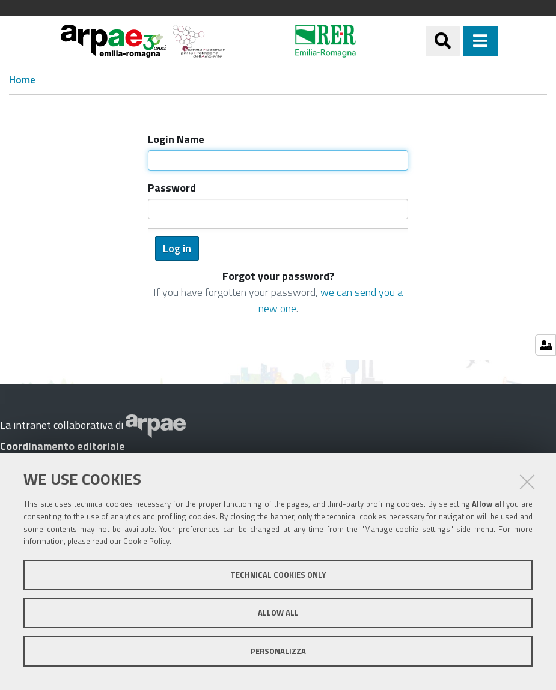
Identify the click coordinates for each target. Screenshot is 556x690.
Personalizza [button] (278, 651)
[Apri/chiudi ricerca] (443, 41)
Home (22, 80)
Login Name (176, 139)
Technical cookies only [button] (278, 575)
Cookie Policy (146, 541)
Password (172, 188)
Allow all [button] (278, 613)
